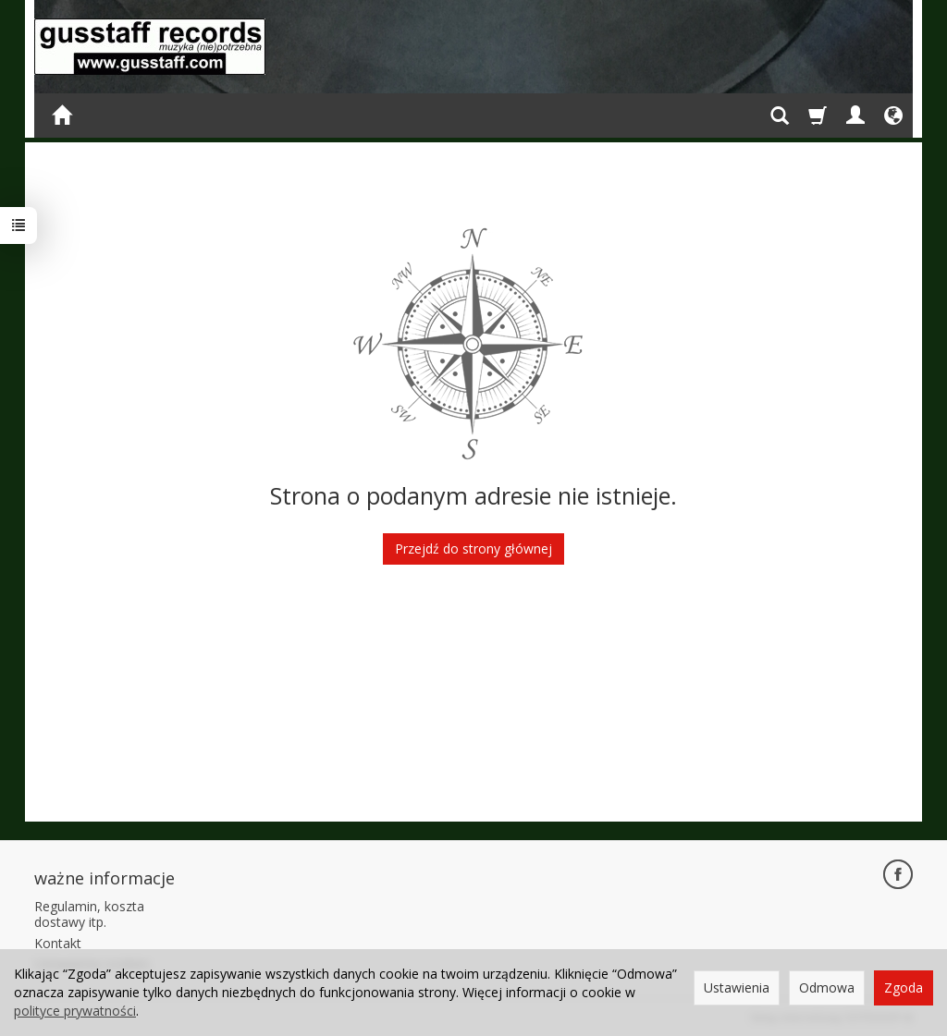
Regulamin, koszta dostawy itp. (89, 914)
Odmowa (827, 987)
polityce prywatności (75, 1010)
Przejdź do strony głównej (473, 548)
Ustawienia (736, 987)
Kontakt (57, 943)
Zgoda (903, 987)
